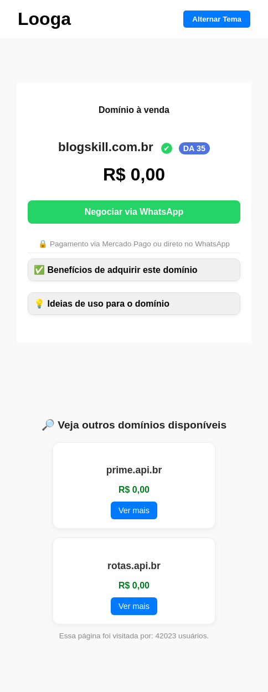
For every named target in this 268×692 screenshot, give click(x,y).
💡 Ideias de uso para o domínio (101, 303)
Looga (44, 19)
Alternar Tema (216, 19)
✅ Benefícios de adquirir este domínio (116, 270)
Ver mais (134, 510)
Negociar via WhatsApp (134, 211)
